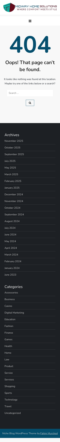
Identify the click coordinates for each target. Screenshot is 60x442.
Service (9, 373)
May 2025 (10, 167)
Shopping (10, 386)
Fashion (9, 326)
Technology (11, 399)
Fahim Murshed (49, 433)
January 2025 (12, 187)
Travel (8, 406)
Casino (8, 306)
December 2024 (14, 194)
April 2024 (11, 248)
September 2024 (14, 214)
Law (7, 359)
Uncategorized (13, 413)
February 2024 (13, 261)
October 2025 (12, 147)
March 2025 (11, 174)
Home (8, 353)
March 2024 (11, 254)
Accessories (11, 292)
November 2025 (14, 141)
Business (10, 299)
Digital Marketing (14, 312)
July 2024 (10, 228)
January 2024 (12, 268)
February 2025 (13, 181)
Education (10, 319)
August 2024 (12, 221)
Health (8, 346)
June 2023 (10, 274)
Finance (9, 332)
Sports (8, 393)
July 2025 (10, 161)
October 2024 (12, 208)
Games (8, 339)
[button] (30, 21)
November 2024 (14, 201)
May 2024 (10, 241)
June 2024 (10, 234)
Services (9, 379)
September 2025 (14, 154)
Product (9, 366)
